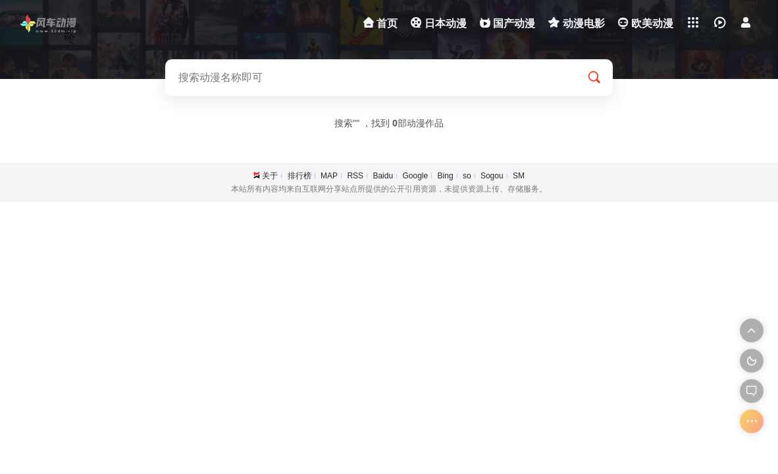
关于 (270, 175)
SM (519, 175)
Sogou (492, 175)
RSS (355, 175)
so (467, 175)
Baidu (383, 175)
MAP (329, 175)
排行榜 (299, 175)
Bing (446, 175)
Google (415, 175)
